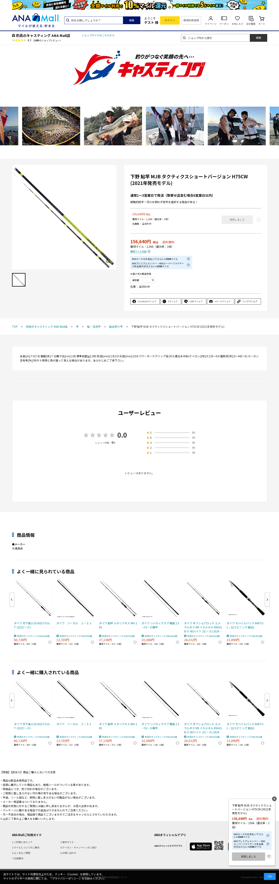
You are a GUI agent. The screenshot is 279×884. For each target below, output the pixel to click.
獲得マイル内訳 (138, 251)
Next (267, 600)
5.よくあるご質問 (21, 852)
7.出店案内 (17, 858)
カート (261, 23)
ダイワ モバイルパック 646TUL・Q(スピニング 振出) (245, 625)
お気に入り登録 (269, 856)
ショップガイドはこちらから (98, 35)
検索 (131, 20)
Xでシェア (173, 301)
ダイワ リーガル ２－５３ (74, 623)
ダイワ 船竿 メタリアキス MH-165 (118, 625)
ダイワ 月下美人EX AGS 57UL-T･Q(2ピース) (32, 625)
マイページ (211, 23)
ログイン (170, 20)
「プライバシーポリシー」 (65, 878)
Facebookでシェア (147, 301)
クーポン (224, 23)
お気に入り (237, 23)
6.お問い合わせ (68, 852)
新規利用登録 (191, 20)
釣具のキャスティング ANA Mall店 (43, 35)
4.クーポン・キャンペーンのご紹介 (78, 847)
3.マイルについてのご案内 (25, 847)
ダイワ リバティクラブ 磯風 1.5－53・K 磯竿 (160, 625)
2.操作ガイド (67, 842)
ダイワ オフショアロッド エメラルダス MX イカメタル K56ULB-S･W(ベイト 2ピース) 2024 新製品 (203, 627)
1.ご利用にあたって (22, 842)
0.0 (122, 435)
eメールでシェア (223, 301)
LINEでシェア (196, 301)
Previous (12, 600)
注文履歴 (250, 23)
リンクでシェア (249, 301)
